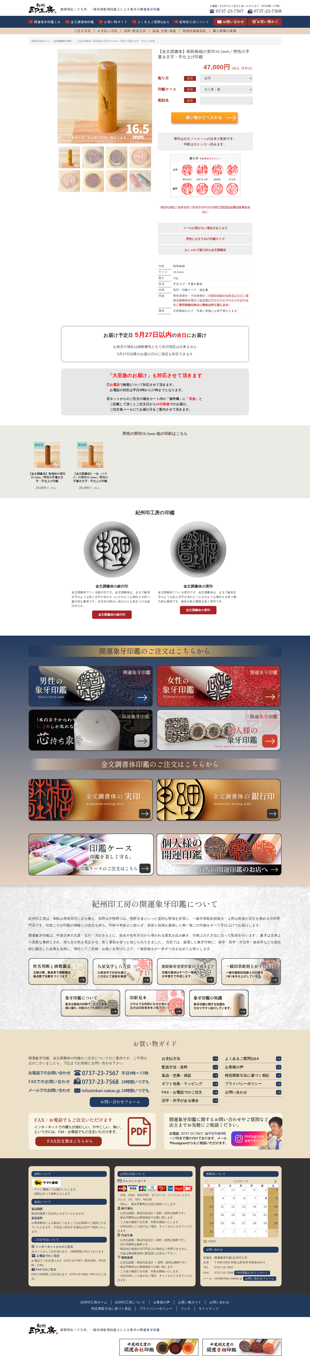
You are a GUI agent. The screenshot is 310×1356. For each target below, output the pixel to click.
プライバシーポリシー (243, 1084)
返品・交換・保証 (176, 1076)
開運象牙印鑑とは (47, 21)
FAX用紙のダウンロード (252, 1273)
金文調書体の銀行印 (112, 588)
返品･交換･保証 (164, 30)
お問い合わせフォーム (259, 1278)
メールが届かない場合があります (205, 229)
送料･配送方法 (135, 30)
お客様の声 (234, 1068)
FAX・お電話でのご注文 (182, 1093)
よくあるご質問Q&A (153, 21)
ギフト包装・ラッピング (182, 1084)
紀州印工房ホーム (40, 41)
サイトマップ (209, 1309)
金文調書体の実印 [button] (198, 611)
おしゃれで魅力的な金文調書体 (205, 251)
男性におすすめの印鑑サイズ (205, 240)
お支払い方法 (107, 30)
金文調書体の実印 (63, 41)
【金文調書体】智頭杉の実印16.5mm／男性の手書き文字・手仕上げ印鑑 (47, 479)
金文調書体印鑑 (82, 21)
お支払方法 (171, 1059)
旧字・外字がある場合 (180, 1101)
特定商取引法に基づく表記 (247, 1076)
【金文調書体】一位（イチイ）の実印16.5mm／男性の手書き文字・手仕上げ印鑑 (90, 479)
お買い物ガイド (115, 21)
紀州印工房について (194, 21)
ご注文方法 (82, 30)
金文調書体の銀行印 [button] (112, 616)
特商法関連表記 (194, 30)
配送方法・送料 (175, 1068)
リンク (186, 1309)
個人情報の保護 (224, 30)
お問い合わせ (236, 1093)
